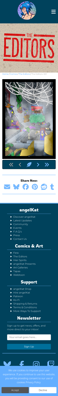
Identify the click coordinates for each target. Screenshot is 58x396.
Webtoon (19, 274)
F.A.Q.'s (17, 231)
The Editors (24, 74)
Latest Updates (22, 220)
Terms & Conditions (25, 307)
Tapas (16, 271)
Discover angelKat (24, 216)
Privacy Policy (33, 383)
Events (17, 227)
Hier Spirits (20, 260)
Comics (13, 74)
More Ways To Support (27, 311)
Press (16, 235)
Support (29, 282)
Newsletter (29, 318)
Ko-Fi (16, 300)
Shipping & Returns (25, 303)
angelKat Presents (24, 263)
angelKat (29, 209)
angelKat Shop (22, 288)
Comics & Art (29, 246)
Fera (16, 252)
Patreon (18, 296)
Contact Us (20, 239)
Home (5, 74)
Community (20, 224)
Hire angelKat (21, 292)
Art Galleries (20, 267)
